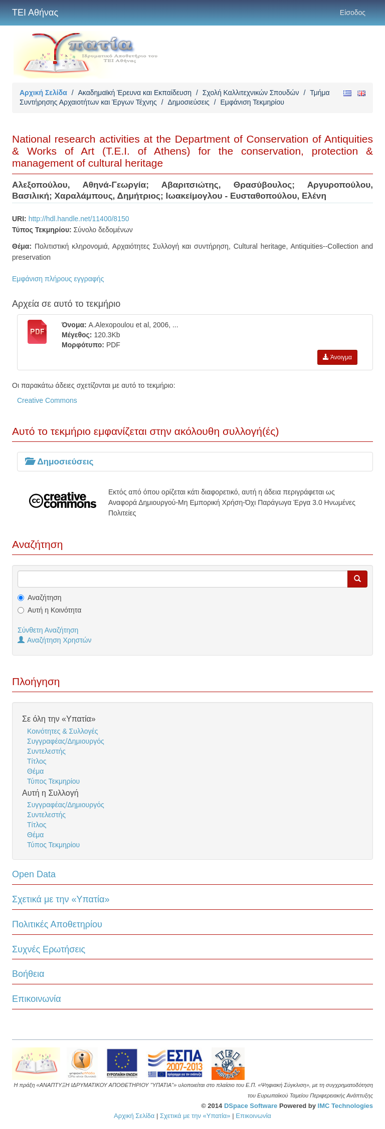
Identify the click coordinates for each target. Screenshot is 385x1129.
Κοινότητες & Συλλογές (62, 731)
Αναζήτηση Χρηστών (55, 640)
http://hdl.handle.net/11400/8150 (79, 219)
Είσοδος (352, 13)
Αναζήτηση (45, 598)
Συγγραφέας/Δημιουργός (65, 741)
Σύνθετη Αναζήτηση (48, 630)
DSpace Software (250, 1105)
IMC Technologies (345, 1105)
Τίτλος (37, 761)
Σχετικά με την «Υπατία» (61, 899)
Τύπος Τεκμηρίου (53, 781)
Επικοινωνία (36, 999)
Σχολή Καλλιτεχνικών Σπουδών (251, 93)
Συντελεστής (46, 751)
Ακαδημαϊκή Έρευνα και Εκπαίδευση (134, 93)
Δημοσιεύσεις (188, 102)
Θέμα (35, 771)
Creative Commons (47, 400)
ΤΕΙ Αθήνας (35, 13)
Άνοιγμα (337, 357)
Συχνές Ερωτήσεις (48, 949)
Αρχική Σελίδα (43, 93)
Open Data (34, 874)
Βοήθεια (28, 974)
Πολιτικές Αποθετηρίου (57, 924)
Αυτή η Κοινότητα (54, 610)
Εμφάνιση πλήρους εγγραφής (58, 279)
